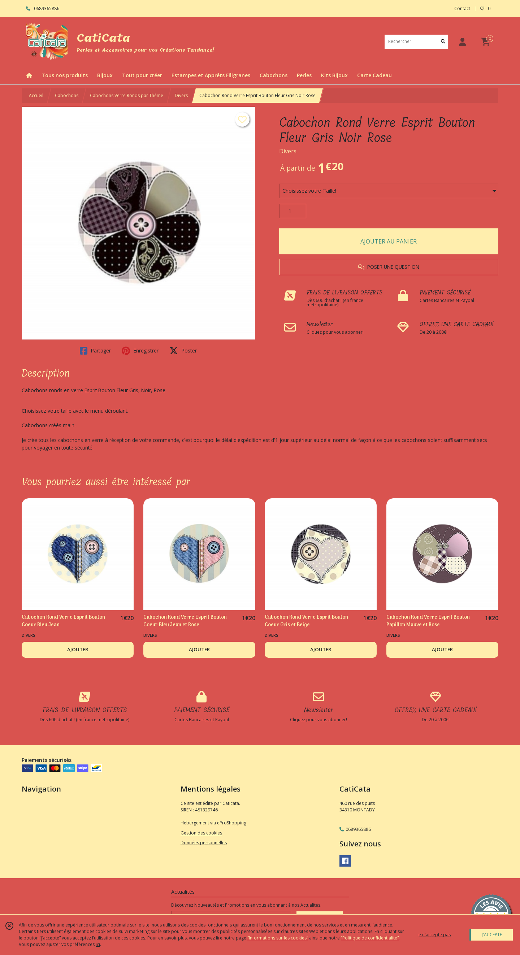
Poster (183, 350)
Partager (95, 350)
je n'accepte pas (434, 935)
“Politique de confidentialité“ (370, 938)
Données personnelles (204, 843)
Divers (181, 95)
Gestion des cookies (201, 833)
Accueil (36, 95)
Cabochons (66, 95)
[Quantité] (292, 211)
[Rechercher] (443, 42)
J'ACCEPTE (492, 935)
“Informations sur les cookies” (277, 938)
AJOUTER (77, 649)
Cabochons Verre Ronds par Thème (126, 95)
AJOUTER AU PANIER (388, 241)
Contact (462, 8)
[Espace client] (462, 42)
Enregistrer (140, 350)
